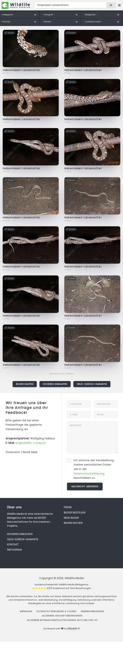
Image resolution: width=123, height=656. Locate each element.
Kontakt (12, 544)
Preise (68, 507)
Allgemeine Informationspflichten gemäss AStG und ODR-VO (62, 620)
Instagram (14, 549)
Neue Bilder (71, 517)
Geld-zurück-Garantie (92, 384)
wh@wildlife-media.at (30, 443)
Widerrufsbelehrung (92, 611)
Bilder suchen (73, 523)
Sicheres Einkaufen (55, 384)
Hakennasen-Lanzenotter (21, 70)
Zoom (9, 32)
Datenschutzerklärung (89, 473)
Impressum (26, 611)
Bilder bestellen (74, 512)
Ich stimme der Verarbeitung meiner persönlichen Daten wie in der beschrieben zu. (94, 469)
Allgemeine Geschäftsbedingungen (62, 615)
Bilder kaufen (24, 384)
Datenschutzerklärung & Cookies (56, 611)
